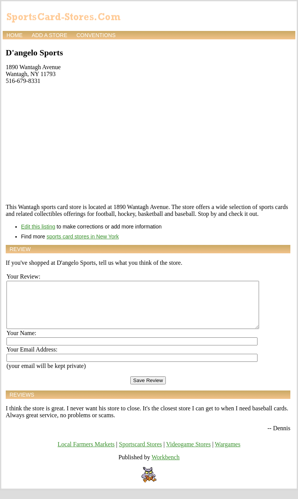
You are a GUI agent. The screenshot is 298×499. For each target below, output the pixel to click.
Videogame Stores (188, 453)
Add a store (49, 35)
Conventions (96, 35)
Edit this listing (38, 227)
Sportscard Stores (140, 453)
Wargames (227, 453)
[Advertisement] (148, 144)
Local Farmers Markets (86, 453)
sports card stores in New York (83, 236)
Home (14, 35)
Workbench (166, 466)
